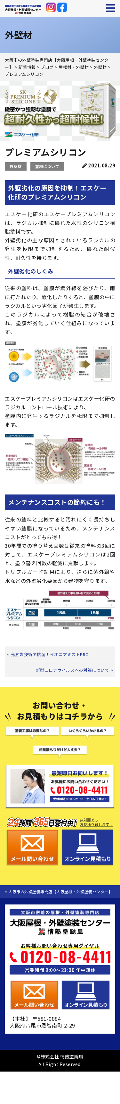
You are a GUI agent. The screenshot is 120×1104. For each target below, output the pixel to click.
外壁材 (16, 166)
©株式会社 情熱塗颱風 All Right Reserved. (60, 1060)
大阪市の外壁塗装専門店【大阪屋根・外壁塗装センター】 (58, 891)
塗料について (47, 166)
